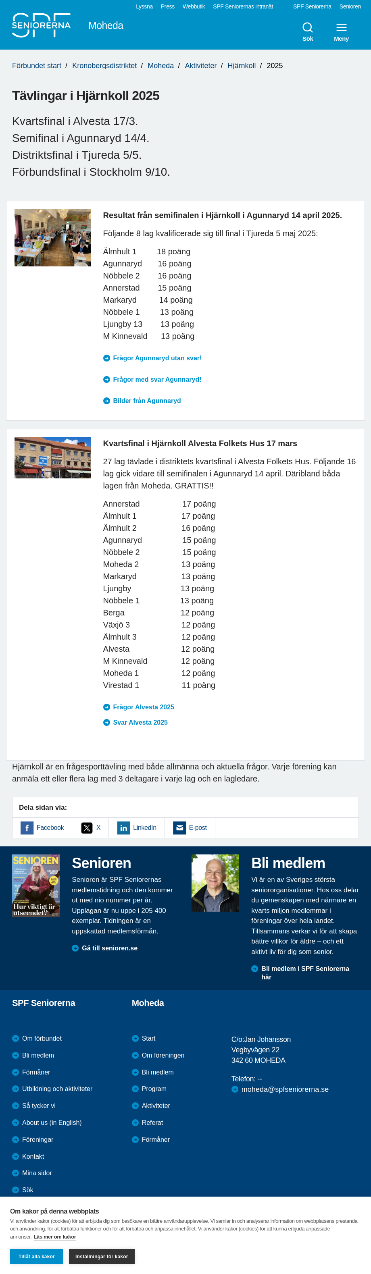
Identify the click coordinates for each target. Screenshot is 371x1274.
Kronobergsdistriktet (104, 65)
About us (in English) (52, 1122)
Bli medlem (38, 1055)
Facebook (50, 827)
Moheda (161, 65)
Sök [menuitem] (308, 31)
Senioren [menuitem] (350, 6)
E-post (198, 827)
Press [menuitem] (168, 6)
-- (259, 1079)
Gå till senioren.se (110, 948)
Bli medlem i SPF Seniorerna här (305, 973)
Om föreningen (163, 1055)
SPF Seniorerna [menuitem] (312, 6)
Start (149, 1038)
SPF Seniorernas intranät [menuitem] (243, 6)
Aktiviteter (201, 65)
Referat (152, 1122)
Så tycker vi (39, 1105)
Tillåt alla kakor (37, 1256)
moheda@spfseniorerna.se (285, 1089)
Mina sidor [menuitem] (37, 1173)
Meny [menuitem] (341, 31)
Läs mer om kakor (55, 1237)
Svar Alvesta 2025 (140, 722)
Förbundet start (36, 65)
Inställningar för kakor (101, 1256)
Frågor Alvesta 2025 (143, 707)
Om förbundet (42, 1038)
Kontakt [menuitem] (33, 1156)
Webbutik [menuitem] (194, 6)
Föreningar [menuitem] (37, 1139)
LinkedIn (144, 827)
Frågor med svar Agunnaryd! (157, 379)
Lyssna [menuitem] (144, 6)
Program (154, 1088)
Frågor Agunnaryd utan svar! (157, 358)
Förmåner (36, 1072)
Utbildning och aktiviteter (57, 1088)
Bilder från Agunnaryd (147, 400)
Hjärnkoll (241, 65)
